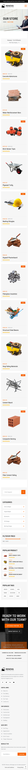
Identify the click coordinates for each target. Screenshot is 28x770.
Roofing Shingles (8, 221)
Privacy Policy (20, 767)
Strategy (11, 596)
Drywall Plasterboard (10, 257)
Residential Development (14, 655)
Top (19, 592)
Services (5, 589)
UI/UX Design (12, 592)
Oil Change (14, 521)
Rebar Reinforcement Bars (12, 112)
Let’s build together (14, 626)
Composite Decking (9, 439)
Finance (5, 592)
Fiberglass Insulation (10, 294)
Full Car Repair (14, 507)
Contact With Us (14, 631)
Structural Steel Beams (11, 330)
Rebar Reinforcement (15, 574)
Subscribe (21, 754)
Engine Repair (14, 511)
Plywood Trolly (8, 185)
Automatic (14, 516)
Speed (5, 596)
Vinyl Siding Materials (10, 366)
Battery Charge (14, 526)
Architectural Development (14, 658)
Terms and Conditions (9, 767)
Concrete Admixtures (10, 76)
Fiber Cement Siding (10, 475)
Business (12, 589)
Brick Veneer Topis (9, 149)
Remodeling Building (20, 653)
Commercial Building (7, 653)
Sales (18, 589)
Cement (17, 596)
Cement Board (7, 402)
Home (4, 22)
